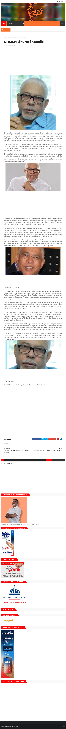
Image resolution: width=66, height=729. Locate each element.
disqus (55, 460)
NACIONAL (10, 37)
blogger (48, 460)
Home (5, 37)
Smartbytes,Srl (14, 726)
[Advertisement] (33, 62)
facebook (61, 460)
